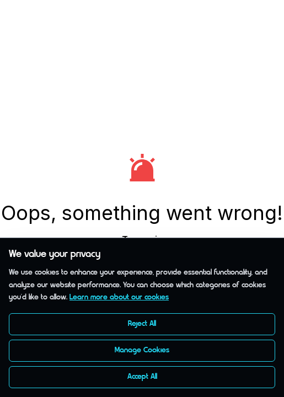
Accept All (142, 377)
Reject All (142, 324)
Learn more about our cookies (119, 297)
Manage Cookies (142, 350)
